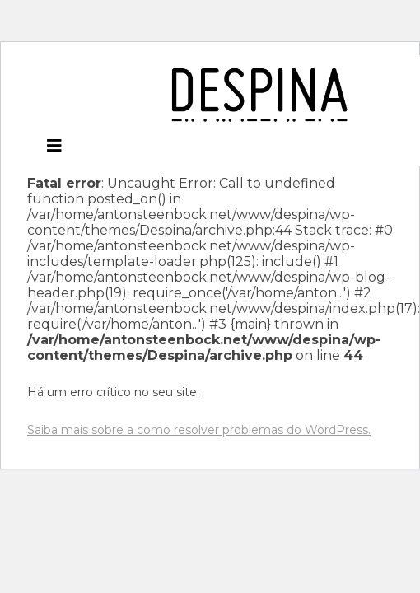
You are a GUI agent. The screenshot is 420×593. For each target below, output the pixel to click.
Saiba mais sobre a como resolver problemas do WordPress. (199, 430)
